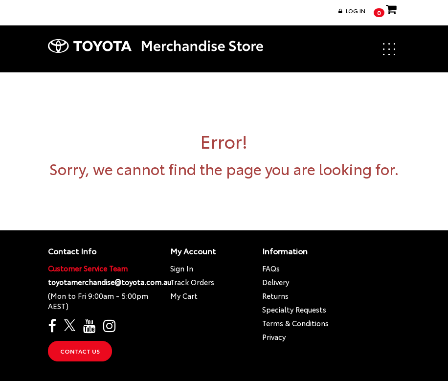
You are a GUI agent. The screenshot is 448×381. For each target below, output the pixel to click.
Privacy (274, 337)
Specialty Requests (294, 309)
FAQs (271, 268)
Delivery (275, 282)
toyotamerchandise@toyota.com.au (109, 282)
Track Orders (192, 282)
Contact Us (80, 351)
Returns (275, 296)
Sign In (181, 268)
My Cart (184, 296)
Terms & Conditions (295, 323)
